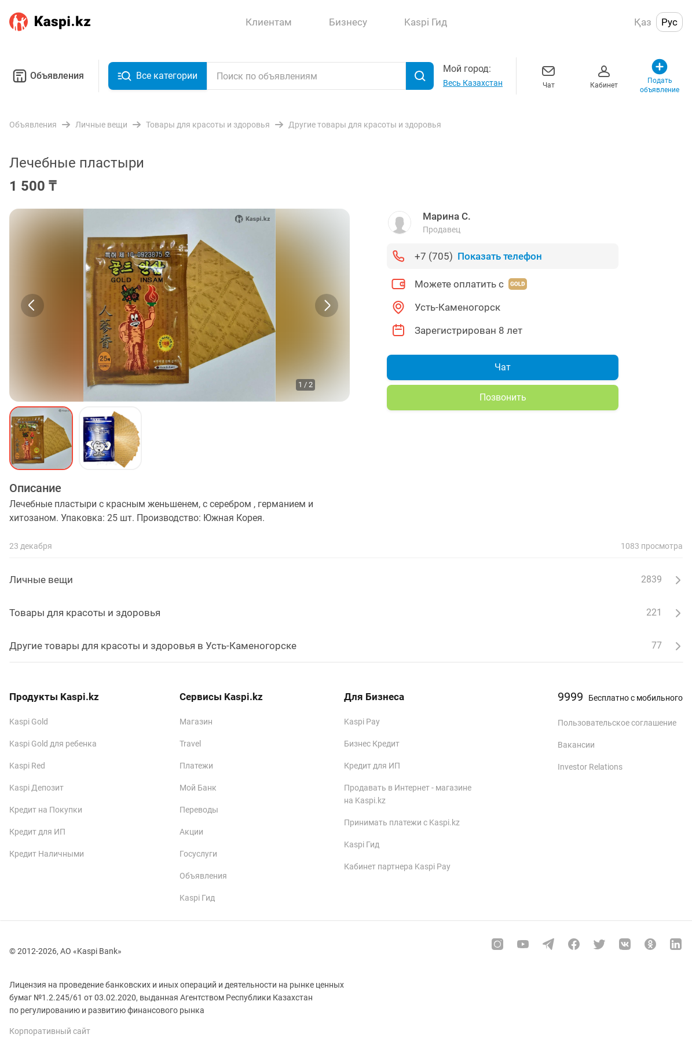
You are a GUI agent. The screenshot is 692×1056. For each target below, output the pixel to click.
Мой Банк (198, 787)
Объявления (46, 75)
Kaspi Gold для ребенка (53, 743)
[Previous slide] (32, 305)
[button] (41, 438)
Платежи (196, 765)
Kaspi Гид (197, 897)
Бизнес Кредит (372, 743)
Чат (548, 75)
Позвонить (502, 397)
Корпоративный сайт (49, 1031)
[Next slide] (326, 305)
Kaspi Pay (362, 721)
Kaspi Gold (28, 721)
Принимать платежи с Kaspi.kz (402, 822)
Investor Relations (590, 766)
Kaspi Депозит (36, 787)
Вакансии (576, 744)
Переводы (199, 809)
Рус (669, 22)
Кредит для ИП (37, 831)
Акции (191, 831)
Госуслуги (198, 853)
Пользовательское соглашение (617, 722)
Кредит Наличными (46, 853)
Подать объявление (659, 75)
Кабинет (604, 75)
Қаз (642, 22)
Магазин (196, 721)
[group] (179, 305)
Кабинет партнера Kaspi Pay (397, 866)
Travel (190, 743)
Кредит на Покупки (45, 809)
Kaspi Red (27, 765)
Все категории (157, 76)
